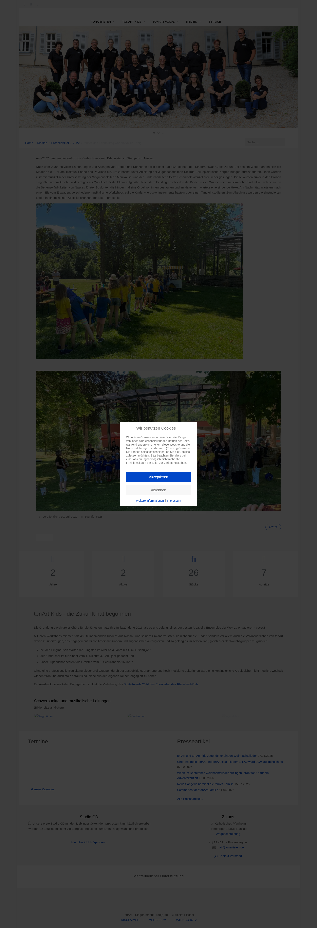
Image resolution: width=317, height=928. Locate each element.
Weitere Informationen (150, 500)
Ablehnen (158, 490)
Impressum (174, 500)
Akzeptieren (158, 477)
